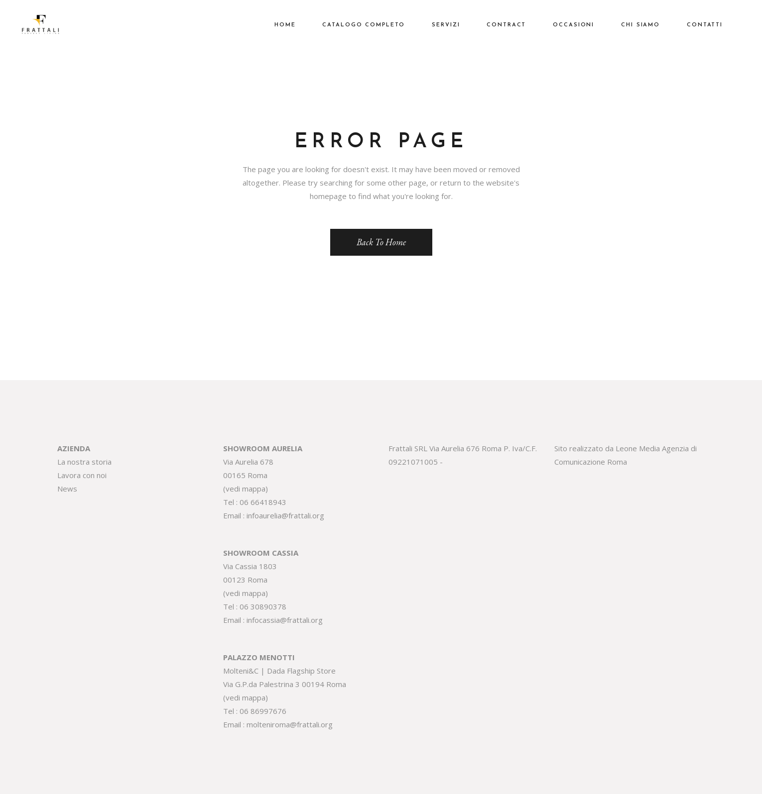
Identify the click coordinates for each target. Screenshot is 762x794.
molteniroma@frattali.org (290, 724)
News (67, 489)
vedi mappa (245, 489)
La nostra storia (84, 462)
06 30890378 (263, 606)
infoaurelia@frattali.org (285, 515)
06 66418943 (263, 502)
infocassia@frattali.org (285, 620)
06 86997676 (263, 711)
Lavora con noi (82, 475)
